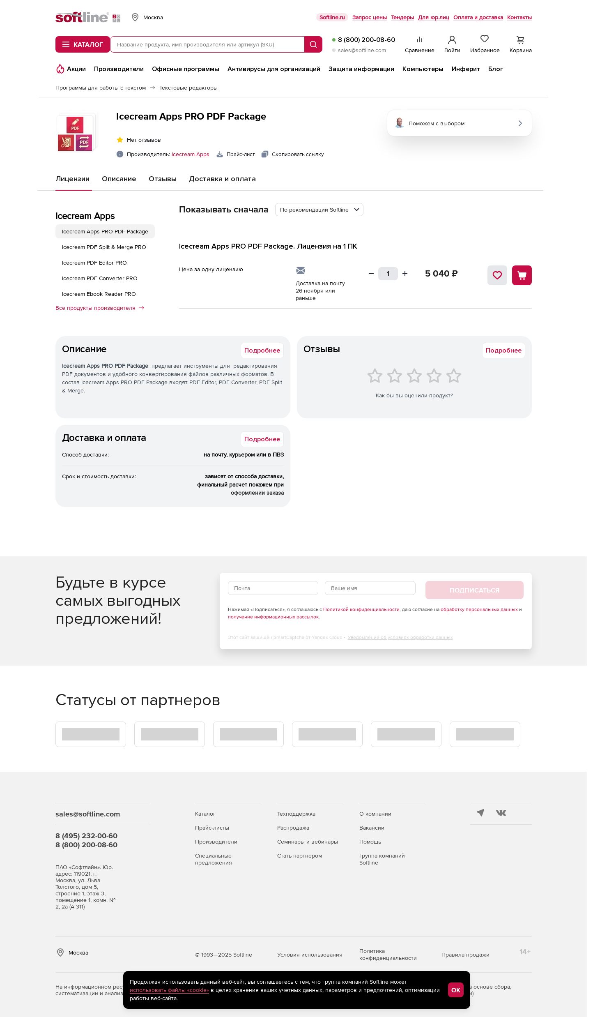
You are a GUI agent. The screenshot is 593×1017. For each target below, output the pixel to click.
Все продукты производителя (99, 307)
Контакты (519, 17)
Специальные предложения (213, 859)
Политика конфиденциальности (388, 954)
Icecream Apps (190, 154)
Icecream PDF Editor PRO (94, 262)
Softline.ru (332, 17)
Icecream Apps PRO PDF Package (105, 231)
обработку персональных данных (479, 609)
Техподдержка (296, 813)
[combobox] (319, 209)
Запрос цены (369, 17)
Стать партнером (299, 855)
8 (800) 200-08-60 (366, 40)
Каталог (205, 813)
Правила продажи (465, 954)
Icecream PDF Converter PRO (100, 278)
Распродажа (293, 827)
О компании (375, 813)
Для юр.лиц (433, 17)
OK (455, 990)
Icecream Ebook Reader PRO (99, 294)
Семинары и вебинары (307, 841)
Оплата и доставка (478, 17)
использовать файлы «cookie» (169, 990)
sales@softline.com (362, 50)
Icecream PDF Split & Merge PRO (104, 247)
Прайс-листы (212, 827)
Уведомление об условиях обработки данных (400, 637)
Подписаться (474, 590)
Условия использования (309, 954)
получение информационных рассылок (273, 617)
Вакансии (371, 827)
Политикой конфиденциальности (361, 609)
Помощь (370, 841)
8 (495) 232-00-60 (86, 835)
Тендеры (402, 17)
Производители (216, 841)
